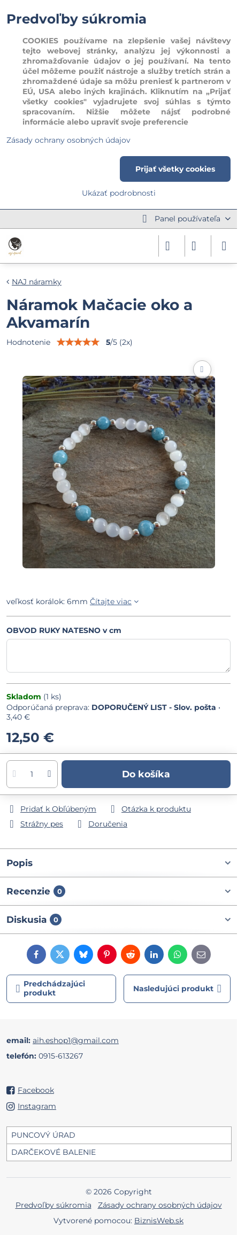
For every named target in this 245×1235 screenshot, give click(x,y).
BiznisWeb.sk (158, 1220)
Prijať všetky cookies (175, 169)
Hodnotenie (28, 342)
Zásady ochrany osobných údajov (160, 1205)
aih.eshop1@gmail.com (76, 1040)
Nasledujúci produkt (177, 988)
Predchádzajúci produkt (51, 988)
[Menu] (224, 246)
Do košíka (146, 773)
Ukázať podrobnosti (119, 193)
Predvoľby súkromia (53, 1205)
